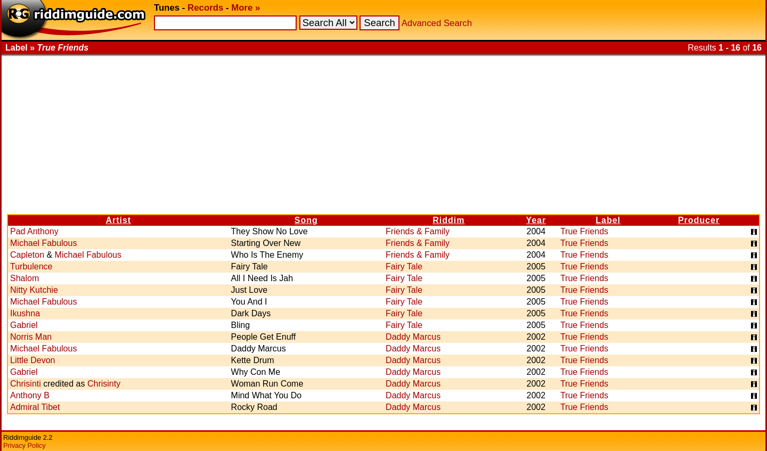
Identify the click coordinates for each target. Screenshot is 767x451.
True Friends (584, 231)
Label (608, 220)
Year (536, 220)
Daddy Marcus (413, 336)
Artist (118, 220)
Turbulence (31, 266)
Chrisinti (25, 383)
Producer (699, 220)
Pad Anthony (34, 231)
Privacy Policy (24, 445)
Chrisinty (103, 383)
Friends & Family (418, 231)
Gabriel (24, 325)
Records (205, 8)
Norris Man (31, 336)
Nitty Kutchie (34, 289)
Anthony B (30, 395)
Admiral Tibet (35, 407)
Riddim (448, 220)
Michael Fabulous (43, 243)
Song (306, 220)
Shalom (24, 278)
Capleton (27, 254)
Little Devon (32, 360)
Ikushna (25, 313)
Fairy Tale (404, 266)
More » (245, 8)
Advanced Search (437, 23)
